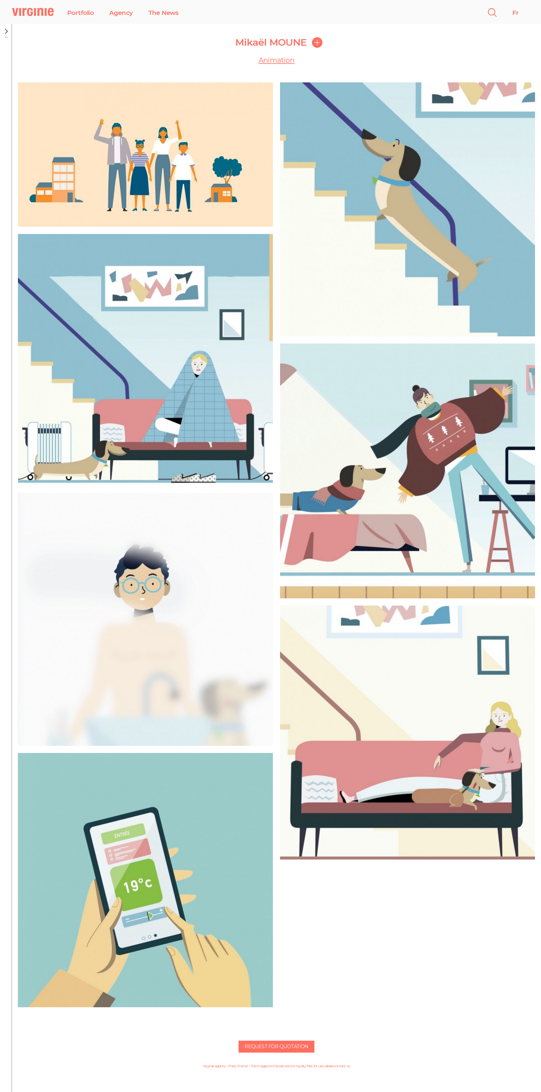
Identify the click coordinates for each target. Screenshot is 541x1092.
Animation (276, 60)
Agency (121, 12)
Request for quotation (276, 1046)
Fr (515, 12)
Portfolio (80, 12)
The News (163, 12)
